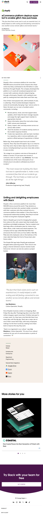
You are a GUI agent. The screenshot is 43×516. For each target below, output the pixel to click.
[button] (18, 453)
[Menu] (40, 2)
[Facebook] (20, 502)
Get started (34, 2)
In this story (6, 77)
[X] (23, 502)
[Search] (27, 2)
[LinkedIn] (13, 502)
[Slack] (5, 2)
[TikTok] (29, 502)
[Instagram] (16, 502)
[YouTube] (26, 502)
